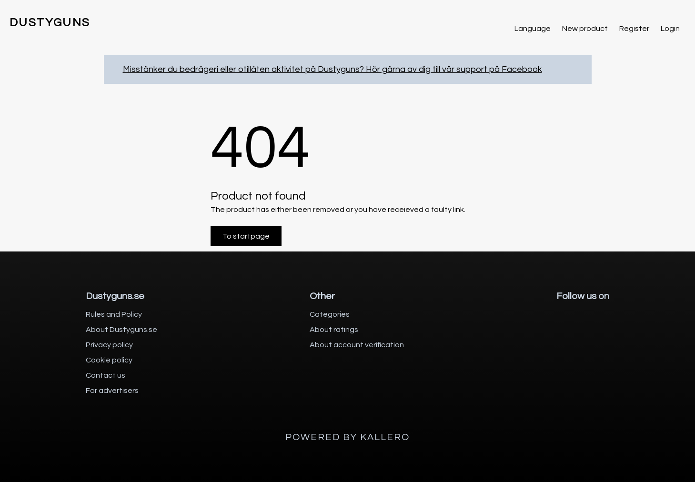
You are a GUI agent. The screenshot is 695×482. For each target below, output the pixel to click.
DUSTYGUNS (50, 23)
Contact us (105, 375)
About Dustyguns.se (121, 329)
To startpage (246, 236)
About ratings (334, 329)
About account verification (357, 345)
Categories (330, 314)
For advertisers (112, 390)
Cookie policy (109, 360)
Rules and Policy (114, 314)
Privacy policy (109, 345)
